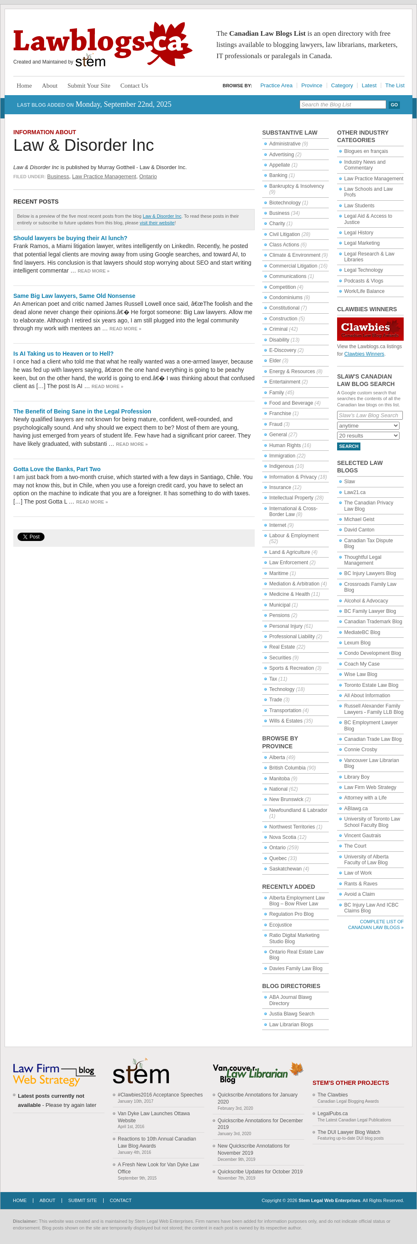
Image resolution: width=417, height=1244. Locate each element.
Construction (283, 319)
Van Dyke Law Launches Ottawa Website (154, 1117)
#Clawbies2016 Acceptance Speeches (160, 1095)
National (278, 789)
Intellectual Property (291, 498)
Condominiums (286, 297)
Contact (121, 1200)
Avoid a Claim (359, 894)
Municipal (279, 605)
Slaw (349, 481)
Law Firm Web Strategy (370, 787)
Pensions (279, 615)
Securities (280, 658)
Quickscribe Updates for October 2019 (260, 1172)
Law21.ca (354, 492)
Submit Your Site (88, 85)
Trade (275, 700)
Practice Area (277, 85)
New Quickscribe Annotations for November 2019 (254, 1149)
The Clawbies (333, 1095)
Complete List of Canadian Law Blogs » (376, 924)
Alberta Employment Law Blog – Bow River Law (297, 901)
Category (342, 85)
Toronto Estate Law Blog (371, 685)
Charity (277, 223)
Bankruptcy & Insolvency (296, 186)
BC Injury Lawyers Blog (370, 573)
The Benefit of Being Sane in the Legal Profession (82, 411)
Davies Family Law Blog (296, 968)
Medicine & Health (289, 594)
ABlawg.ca (356, 808)
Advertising (281, 154)
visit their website (157, 222)
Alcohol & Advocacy (366, 601)
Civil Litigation (284, 234)
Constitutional (284, 308)
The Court (355, 846)
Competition (282, 287)
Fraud (275, 424)
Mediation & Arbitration (294, 584)
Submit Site (82, 1200)
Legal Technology (363, 270)
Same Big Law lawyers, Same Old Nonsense (74, 296)
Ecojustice (280, 925)
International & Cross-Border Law (293, 511)
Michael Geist (359, 519)
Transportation (285, 710)
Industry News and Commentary (364, 165)
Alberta (277, 757)
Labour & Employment (294, 535)
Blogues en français (366, 151)
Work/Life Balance (364, 291)
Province (312, 85)
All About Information (367, 695)
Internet (277, 525)
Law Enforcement (288, 562)
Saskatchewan (285, 869)
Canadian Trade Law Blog (373, 739)
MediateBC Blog (362, 632)
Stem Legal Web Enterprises (329, 1200)
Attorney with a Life (365, 798)
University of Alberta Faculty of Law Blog (366, 859)
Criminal (278, 329)
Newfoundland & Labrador (298, 810)
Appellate (279, 165)
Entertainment (284, 382)
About (50, 85)
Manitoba (279, 779)
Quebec (278, 858)
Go (394, 104)
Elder (275, 361)
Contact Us (134, 85)
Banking (278, 175)
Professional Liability (292, 636)
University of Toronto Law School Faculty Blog (372, 822)
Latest (369, 85)
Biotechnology (284, 203)
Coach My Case (362, 664)
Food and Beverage (291, 403)
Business (58, 176)
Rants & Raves (360, 884)
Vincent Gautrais (362, 835)
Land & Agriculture (289, 552)
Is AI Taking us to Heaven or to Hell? (63, 353)
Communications (287, 276)
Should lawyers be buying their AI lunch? (70, 238)
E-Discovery (282, 350)
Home (24, 85)
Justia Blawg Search (292, 1014)
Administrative (284, 144)
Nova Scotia (282, 837)
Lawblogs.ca (103, 44)
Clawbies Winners (364, 354)
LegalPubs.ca (333, 1113)
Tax (273, 679)
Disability (279, 340)
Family (276, 393)
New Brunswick (286, 799)
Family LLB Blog (385, 712)
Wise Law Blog (360, 674)
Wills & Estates (286, 721)
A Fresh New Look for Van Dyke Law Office (158, 1168)
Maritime (278, 573)
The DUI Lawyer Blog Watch (349, 1132)
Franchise (280, 413)
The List (395, 85)
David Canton (359, 530)
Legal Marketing (362, 243)
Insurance (280, 487)
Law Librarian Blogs (291, 1025)
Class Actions (284, 245)
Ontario (148, 176)
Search (348, 446)
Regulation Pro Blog (291, 914)
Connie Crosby (360, 749)
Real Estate (282, 647)
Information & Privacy (293, 477)
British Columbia (287, 768)
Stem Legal (90, 60)
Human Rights (285, 445)
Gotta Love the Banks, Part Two (57, 469)
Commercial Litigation (293, 266)
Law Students (359, 206)
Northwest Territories (292, 827)
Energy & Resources (292, 371)
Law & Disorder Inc (83, 145)
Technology (282, 689)
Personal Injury (286, 626)
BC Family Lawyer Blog (370, 611)
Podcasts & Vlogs (363, 281)
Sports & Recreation (291, 668)
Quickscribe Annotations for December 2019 (260, 1124)
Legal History (358, 233)
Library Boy (357, 777)
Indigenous (281, 466)
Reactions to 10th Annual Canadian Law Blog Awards (157, 1142)
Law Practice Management (104, 176)
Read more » (93, 270)
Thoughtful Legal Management (362, 560)
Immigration (282, 456)
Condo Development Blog (372, 653)
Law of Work (358, 873)
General (278, 435)
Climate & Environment (294, 255)
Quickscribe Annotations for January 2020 (258, 1098)
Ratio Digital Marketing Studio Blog (294, 938)
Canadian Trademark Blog (373, 621)
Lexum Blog (357, 643)
